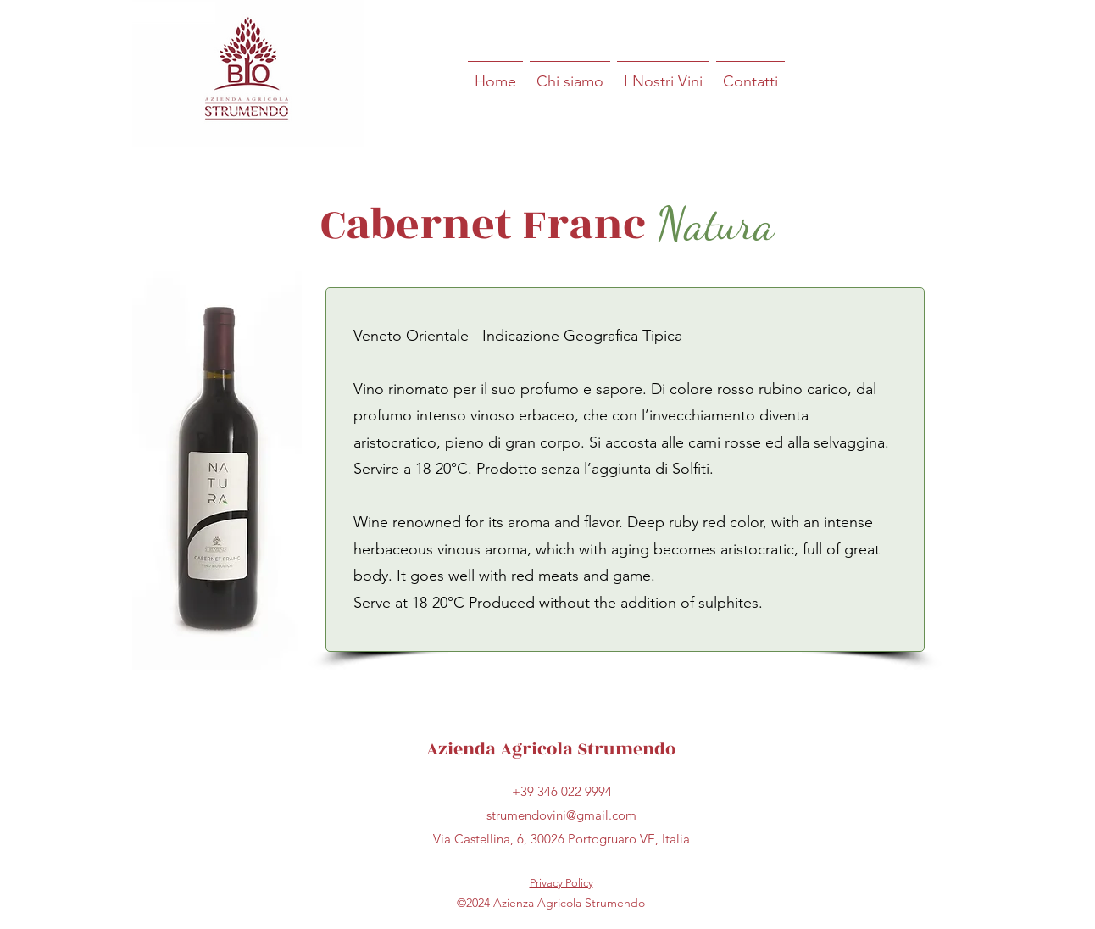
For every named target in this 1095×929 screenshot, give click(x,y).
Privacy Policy (561, 882)
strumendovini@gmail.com (561, 815)
